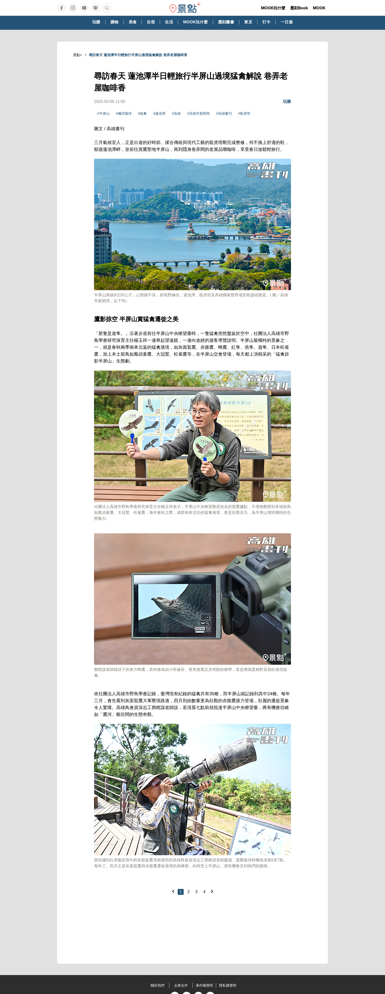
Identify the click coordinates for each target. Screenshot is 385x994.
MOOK (319, 7)
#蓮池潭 (159, 113)
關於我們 (157, 985)
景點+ (77, 55)
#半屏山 (103, 113)
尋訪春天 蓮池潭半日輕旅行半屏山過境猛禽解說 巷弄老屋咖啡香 (138, 55)
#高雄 (176, 113)
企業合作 (181, 985)
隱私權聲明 (227, 985)
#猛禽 (142, 113)
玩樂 (287, 101)
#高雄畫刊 (224, 113)
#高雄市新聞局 (198, 113)
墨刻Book (299, 7)
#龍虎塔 (244, 113)
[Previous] (173, 891)
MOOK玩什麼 (273, 7)
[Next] (212, 891)
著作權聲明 (204, 985)
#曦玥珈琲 (124, 113)
